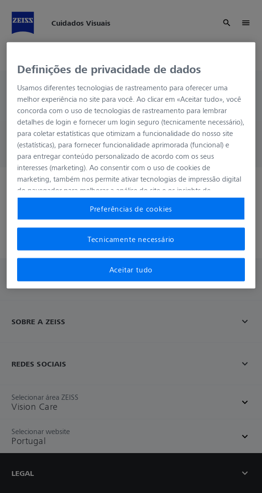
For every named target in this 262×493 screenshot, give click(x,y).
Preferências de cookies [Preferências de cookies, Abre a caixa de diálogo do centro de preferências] (131, 208)
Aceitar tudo (131, 269)
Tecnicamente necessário (131, 239)
